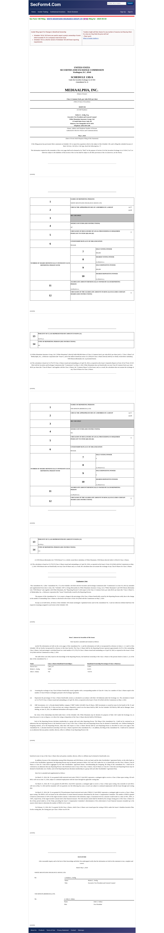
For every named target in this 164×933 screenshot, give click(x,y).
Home (33, 12)
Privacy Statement (63, 930)
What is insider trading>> (91, 38)
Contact (73, 930)
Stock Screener (73, 12)
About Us (34, 930)
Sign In (130, 12)
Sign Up (123, 12)
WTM (86, 19)
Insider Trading (43, 12)
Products (41, 930)
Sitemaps (81, 930)
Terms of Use (51, 930)
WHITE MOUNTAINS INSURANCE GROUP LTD (64, 19)
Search (130, 3)
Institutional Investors (57, 12)
